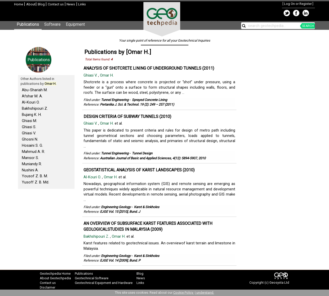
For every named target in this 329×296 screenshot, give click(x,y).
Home (19, 4)
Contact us (56, 4)
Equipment (75, 24)
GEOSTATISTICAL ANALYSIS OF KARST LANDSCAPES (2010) (139, 170)
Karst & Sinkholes (146, 207)
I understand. (204, 292)
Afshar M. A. (32, 96)
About (30, 4)
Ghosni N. (30, 139)
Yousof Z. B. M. (35, 176)
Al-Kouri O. (31, 102)
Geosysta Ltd (279, 282)
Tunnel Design (142, 153)
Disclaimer (47, 287)
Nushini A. (30, 170)
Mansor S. (30, 157)
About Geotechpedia (55, 278)
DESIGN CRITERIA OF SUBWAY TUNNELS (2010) (127, 116)
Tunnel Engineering (115, 100)
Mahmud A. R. (33, 151)
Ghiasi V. (29, 133)
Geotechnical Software (91, 278)
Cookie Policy (183, 292)
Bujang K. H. (32, 114)
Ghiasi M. (29, 120)
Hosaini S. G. (32, 145)
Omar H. (107, 75)
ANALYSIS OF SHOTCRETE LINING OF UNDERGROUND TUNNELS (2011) (149, 68)
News (70, 4)
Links (81, 4)
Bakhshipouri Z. (35, 108)
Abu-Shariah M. (35, 90)
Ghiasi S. (29, 127)
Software (52, 24)
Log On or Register (298, 4)
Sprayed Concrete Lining (149, 100)
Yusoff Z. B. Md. (35, 182)
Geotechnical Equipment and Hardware (104, 283)
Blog (41, 4)
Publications (28, 24)
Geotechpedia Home (55, 273)
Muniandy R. (32, 164)
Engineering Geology (116, 207)
